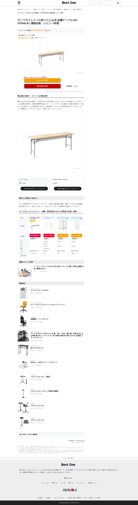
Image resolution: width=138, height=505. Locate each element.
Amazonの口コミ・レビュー (34, 188)
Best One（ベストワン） (24, 9)
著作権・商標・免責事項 (74, 498)
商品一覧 (70, 483)
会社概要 (40, 498)
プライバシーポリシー (59, 498)
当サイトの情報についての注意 (92, 498)
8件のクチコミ (40, 37)
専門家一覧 (54, 483)
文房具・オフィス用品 (39, 9)
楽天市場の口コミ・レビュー (68, 188)
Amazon (82, 72)
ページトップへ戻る (68, 458)
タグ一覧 (62, 483)
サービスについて (80, 483)
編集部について (92, 483)
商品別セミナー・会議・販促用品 (72, 9)
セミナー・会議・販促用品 (54, 9)
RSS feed (69, 478)
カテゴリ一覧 (44, 483)
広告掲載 (48, 498)
